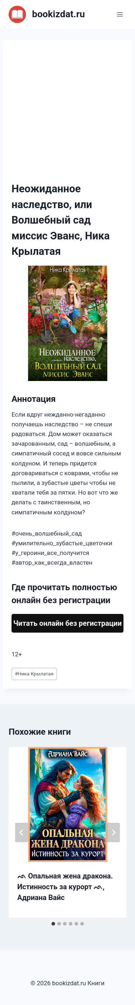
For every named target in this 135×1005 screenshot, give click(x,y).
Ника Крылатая (34, 673)
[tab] (53, 924)
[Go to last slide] (21, 832)
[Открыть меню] (119, 14)
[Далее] (113, 832)
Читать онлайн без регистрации (67, 623)
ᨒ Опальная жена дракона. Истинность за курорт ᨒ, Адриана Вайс (65, 887)
